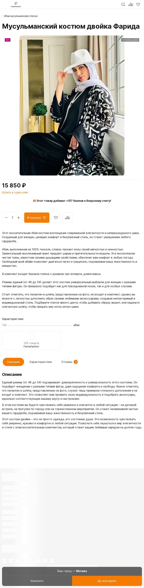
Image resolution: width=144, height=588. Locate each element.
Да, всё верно (106, 581)
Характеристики (40, 362)
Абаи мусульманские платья (20, 15)
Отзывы (69, 362)
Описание (13, 362)
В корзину (36, 218)
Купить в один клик (15, 192)
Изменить (37, 581)
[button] (68, 172)
